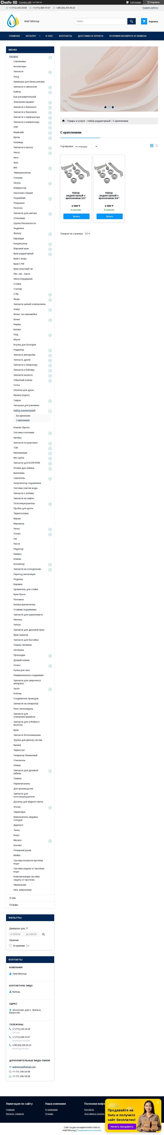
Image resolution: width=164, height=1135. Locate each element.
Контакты (65, 36)
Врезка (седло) (22, 395)
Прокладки (19, 655)
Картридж (19, 238)
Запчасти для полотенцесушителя (24, 795)
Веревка (18, 584)
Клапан (17, 559)
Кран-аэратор (21, 635)
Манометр (19, 523)
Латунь (17, 183)
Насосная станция (23, 193)
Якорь (17, 299)
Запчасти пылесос (23, 375)
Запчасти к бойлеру (24, 370)
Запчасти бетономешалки (27, 735)
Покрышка (19, 203)
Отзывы (13, 904)
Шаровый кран (21, 248)
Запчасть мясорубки (24, 354)
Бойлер (17, 693)
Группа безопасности (25, 223)
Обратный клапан (23, 380)
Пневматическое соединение (29, 675)
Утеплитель (19, 760)
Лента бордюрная (23, 279)
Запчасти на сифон (24, 498)
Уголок (17, 807)
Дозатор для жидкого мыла (28, 801)
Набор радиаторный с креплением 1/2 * (76, 195)
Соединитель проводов (26, 698)
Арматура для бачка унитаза (29, 81)
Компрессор (20, 188)
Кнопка (17, 329)
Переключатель (22, 783)
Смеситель (19, 478)
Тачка (17, 830)
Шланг (17, 319)
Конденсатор (20, 243)
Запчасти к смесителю (25, 86)
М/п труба (19, 458)
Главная (14, 36)
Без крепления (23, 416)
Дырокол (18, 825)
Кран (16, 730)
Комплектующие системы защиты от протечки (27, 878)
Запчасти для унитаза (25, 213)
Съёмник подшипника (25, 609)
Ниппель (18, 619)
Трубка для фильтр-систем (28, 740)
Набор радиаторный (99, 121)
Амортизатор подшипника (27, 483)
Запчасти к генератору (25, 365)
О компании (51, 1109)
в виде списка (156, 146)
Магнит (17, 518)
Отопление (19, 218)
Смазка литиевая (23, 645)
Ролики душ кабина (24, 468)
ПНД (16, 334)
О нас (49, 36)
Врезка (17, 745)
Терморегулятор (22, 172)
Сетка (17, 385)
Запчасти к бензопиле (25, 112)
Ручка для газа (22, 670)
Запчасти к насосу (23, 147)
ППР (16, 127)
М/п (15, 167)
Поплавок (19, 599)
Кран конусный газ (23, 269)
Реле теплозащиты (23, 708)
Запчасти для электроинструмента (24, 715)
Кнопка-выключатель (24, 604)
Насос (17, 152)
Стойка (17, 284)
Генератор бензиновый (25, 755)
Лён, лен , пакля (22, 274)
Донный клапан (22, 660)
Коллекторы (20, 66)
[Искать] (131, 21)
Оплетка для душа (24, 390)
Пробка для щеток (23, 508)
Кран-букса (19, 594)
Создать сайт (25, 2)
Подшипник (19, 198)
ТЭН (16, 447)
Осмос (17, 665)
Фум (16, 162)
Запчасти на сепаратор (26, 703)
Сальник (18, 177)
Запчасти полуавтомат (26, 442)
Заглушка (19, 650)
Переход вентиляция (24, 574)
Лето (16, 157)
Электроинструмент (24, 102)
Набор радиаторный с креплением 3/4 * (109, 195)
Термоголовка (21, 513)
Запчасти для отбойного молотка (26, 723)
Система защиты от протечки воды (29, 870)
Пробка (17, 437)
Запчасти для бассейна (26, 640)
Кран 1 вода (20, 258)
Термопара (19, 812)
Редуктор (18, 549)
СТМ (16, 294)
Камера (17, 554)
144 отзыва (135, 2)
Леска (17, 528)
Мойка (17, 855)
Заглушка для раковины (26, 405)
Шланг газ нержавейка (25, 314)
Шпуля (17, 339)
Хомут (17, 309)
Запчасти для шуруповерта (28, 614)
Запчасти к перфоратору (27, 117)
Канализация (20, 452)
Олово (17, 533)
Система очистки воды (25, 488)
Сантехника (20, 61)
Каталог (31, 36)
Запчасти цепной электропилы (30, 304)
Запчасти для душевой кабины (26, 772)
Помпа (17, 765)
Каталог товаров (15, 1114)
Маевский (19, 132)
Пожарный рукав (22, 850)
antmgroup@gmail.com (24, 1067)
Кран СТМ (19, 264)
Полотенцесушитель (24, 503)
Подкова (18, 579)
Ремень (17, 324)
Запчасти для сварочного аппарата (27, 682)
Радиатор (19, 349)
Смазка (17, 778)
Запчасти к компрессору (26, 122)
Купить (76, 216)
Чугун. (17, 688)
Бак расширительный (25, 96)
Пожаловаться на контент (89, 1130)
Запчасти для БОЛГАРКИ (27, 463)
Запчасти (18, 71)
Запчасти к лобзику (24, 493)
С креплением (23, 420)
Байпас (17, 91)
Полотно (18, 208)
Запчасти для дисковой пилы (29, 630)
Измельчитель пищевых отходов (26, 818)
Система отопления (24, 432)
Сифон (17, 400)
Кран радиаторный (23, 253)
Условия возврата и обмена (127, 36)
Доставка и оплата (90, 36)
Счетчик (18, 289)
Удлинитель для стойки (26, 589)
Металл (18, 840)
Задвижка (19, 228)
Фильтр (17, 233)
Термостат (19, 750)
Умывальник (20, 885)
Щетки (17, 137)
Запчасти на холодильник (27, 569)
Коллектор (19, 564)
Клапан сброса (21, 427)
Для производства (23, 788)
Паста (17, 543)
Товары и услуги (76, 121)
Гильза (17, 624)
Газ (15, 538)
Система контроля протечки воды (28, 862)
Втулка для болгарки (25, 344)
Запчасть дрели (22, 360)
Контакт (18, 845)
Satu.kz (96, 1127)
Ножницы (18, 142)
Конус (17, 835)
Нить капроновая (22, 890)
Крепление (19, 473)
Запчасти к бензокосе (25, 107)
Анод (16, 76)
